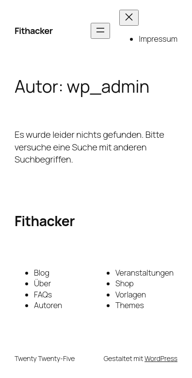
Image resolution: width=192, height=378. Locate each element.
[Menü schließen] (129, 18)
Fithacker (34, 30)
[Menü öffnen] (100, 31)
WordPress (160, 358)
